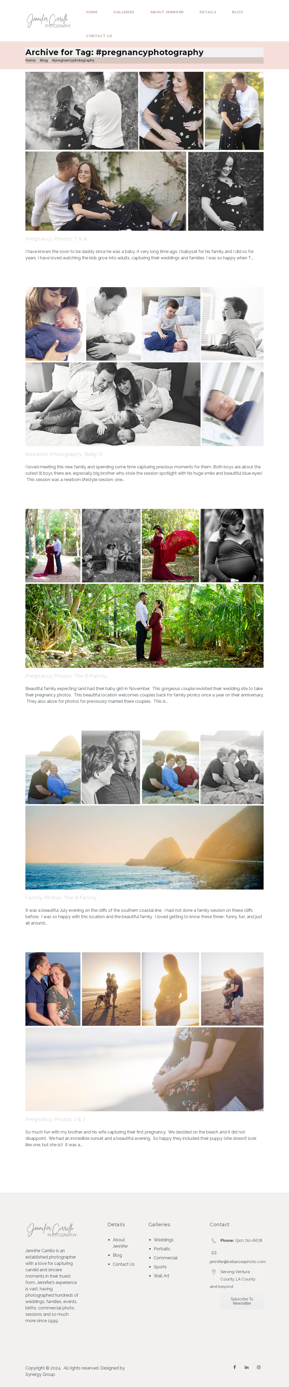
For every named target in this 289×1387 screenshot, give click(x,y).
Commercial (166, 1257)
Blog (237, 12)
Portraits (162, 1248)
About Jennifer (167, 12)
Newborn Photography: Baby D (64, 454)
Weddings (164, 1239)
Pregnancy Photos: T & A (56, 239)
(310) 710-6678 (248, 1240)
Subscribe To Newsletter (242, 1301)
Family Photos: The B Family (61, 898)
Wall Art (161, 1275)
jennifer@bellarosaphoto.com (238, 1261)
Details (208, 12)
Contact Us (99, 36)
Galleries (123, 12)
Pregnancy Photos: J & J (55, 1119)
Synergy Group (40, 1374)
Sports (160, 1266)
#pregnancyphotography (73, 60)
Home (91, 12)
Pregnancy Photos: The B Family (66, 676)
